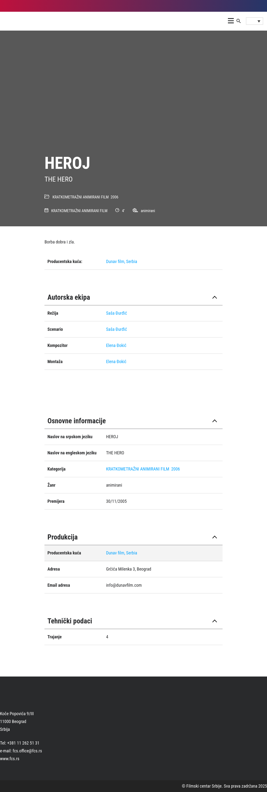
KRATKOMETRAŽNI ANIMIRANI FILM (81, 197)
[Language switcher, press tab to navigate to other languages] (254, 21)
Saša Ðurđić (116, 313)
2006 (114, 197)
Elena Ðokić (116, 345)
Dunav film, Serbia (121, 261)
